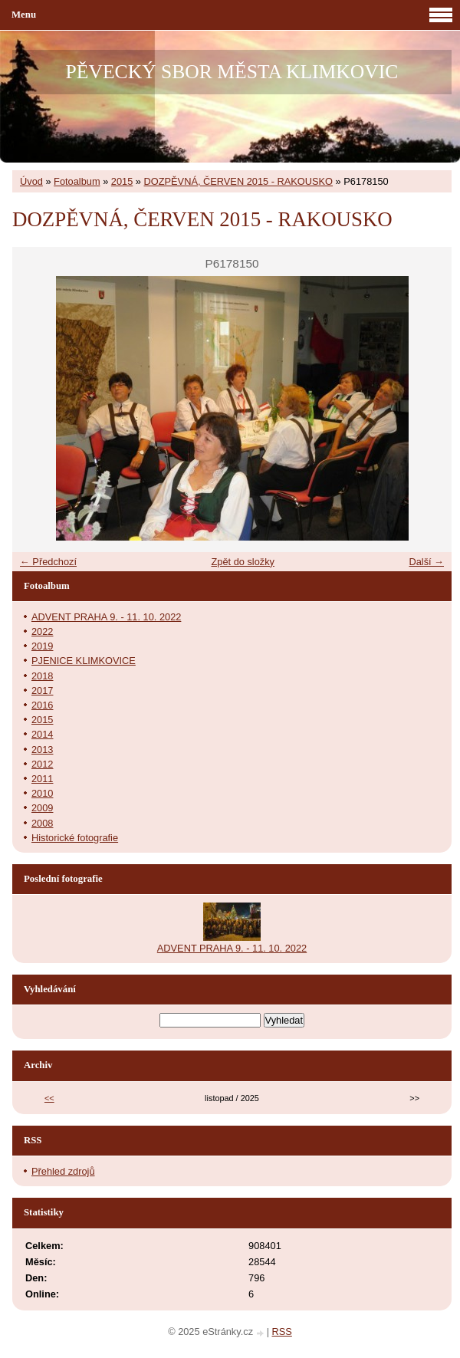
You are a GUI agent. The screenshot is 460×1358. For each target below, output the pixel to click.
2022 (42, 631)
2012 (42, 764)
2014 (42, 734)
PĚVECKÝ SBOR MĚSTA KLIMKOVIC (232, 72)
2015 (122, 181)
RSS (282, 1331)
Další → (426, 561)
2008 (42, 823)
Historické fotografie (74, 837)
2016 (42, 705)
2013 (42, 749)
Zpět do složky (242, 561)
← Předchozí (48, 561)
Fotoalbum (77, 181)
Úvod (31, 181)
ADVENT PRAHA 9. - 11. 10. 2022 (106, 617)
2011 (42, 778)
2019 (42, 646)
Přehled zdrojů (63, 1171)
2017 (42, 690)
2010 (42, 793)
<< (49, 1098)
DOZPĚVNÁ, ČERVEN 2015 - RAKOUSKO (239, 181)
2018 (42, 676)
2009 (42, 808)
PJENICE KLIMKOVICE (83, 660)
